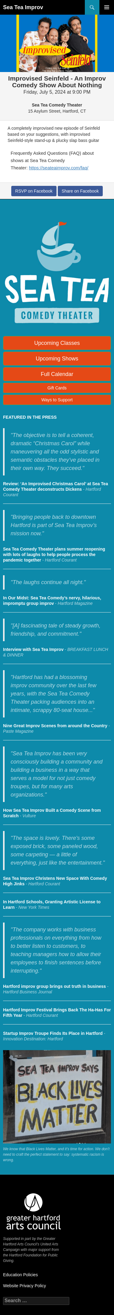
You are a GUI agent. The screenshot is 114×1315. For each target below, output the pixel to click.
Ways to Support (57, 399)
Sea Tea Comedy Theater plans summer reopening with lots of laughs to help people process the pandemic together (54, 554)
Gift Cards (57, 387)
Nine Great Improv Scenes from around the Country (55, 725)
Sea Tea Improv (23, 7)
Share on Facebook (80, 191)
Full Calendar (57, 374)
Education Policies (20, 1274)
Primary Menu (106, 7)
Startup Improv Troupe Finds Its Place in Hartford (53, 1033)
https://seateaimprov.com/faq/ (58, 167)
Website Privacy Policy (24, 1285)
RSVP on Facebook (34, 191)
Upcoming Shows (57, 359)
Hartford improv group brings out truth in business (54, 986)
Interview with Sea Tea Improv (33, 649)
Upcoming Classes (57, 343)
